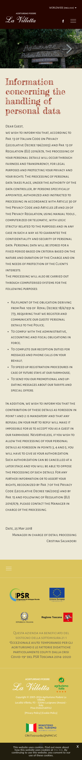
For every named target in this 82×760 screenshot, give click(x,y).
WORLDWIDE (63, 7)
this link (58, 749)
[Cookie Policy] (50, 712)
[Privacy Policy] (33, 712)
